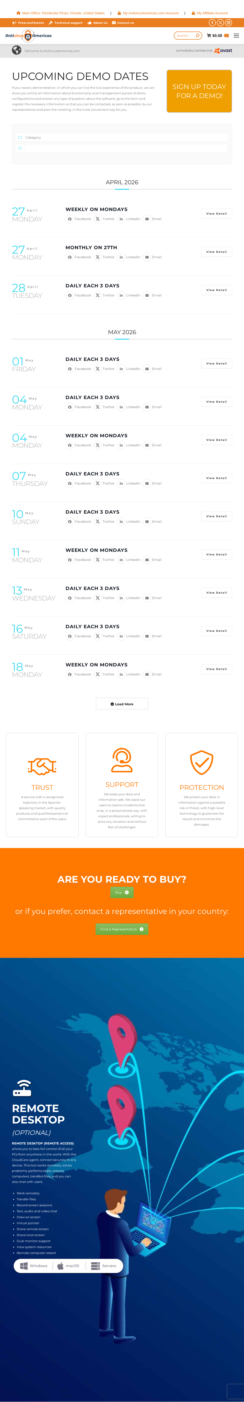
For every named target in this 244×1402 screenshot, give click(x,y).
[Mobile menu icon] (236, 35)
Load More (124, 704)
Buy (122, 892)
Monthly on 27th (91, 247)
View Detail (216, 213)
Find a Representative (122, 929)
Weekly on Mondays (97, 209)
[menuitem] (60, 13)
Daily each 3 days (93, 286)
